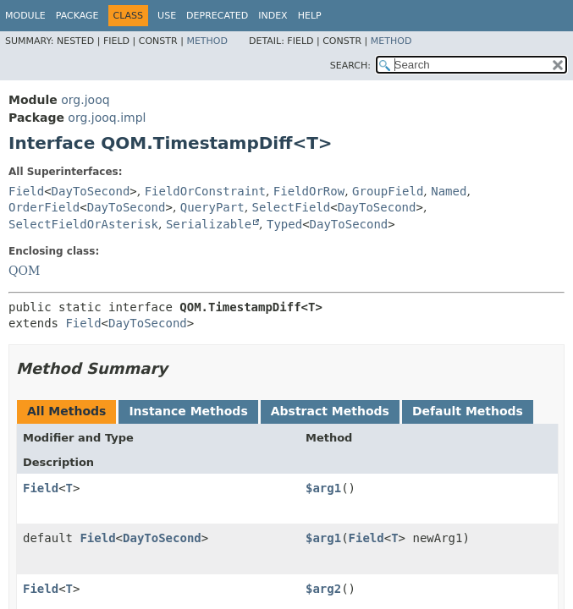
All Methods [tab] (66, 411)
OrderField (44, 207)
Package (77, 15)
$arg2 (323, 588)
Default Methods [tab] (467, 411)
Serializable (208, 224)
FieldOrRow (308, 191)
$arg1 (323, 488)
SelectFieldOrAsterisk (83, 224)
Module (25, 15)
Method (207, 41)
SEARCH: (350, 65)
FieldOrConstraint (205, 191)
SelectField (291, 207)
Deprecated (217, 15)
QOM (24, 270)
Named (448, 191)
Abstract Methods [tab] (330, 411)
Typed (284, 224)
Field (26, 191)
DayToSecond (91, 191)
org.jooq (85, 100)
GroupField (387, 191)
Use (166, 15)
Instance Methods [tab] (188, 411)
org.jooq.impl (107, 117)
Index (272, 15)
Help (310, 15)
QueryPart (212, 207)
